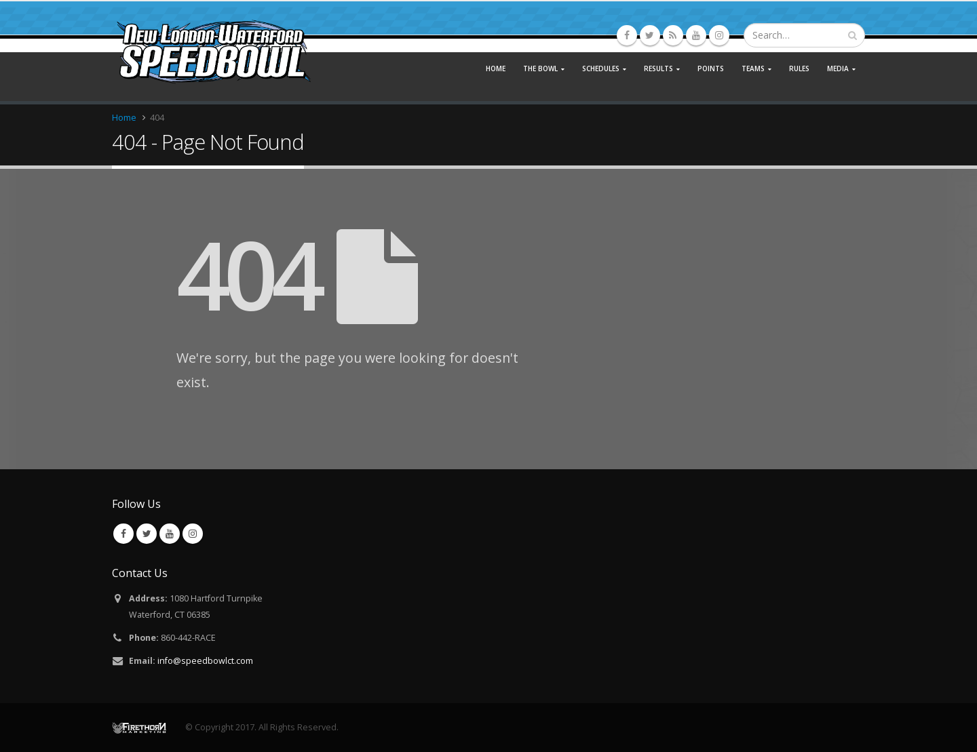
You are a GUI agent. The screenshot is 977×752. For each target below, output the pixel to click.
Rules (799, 68)
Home (495, 68)
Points (710, 68)
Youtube (169, 533)
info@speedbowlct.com (205, 661)
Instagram (193, 533)
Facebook (123, 533)
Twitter (146, 533)
